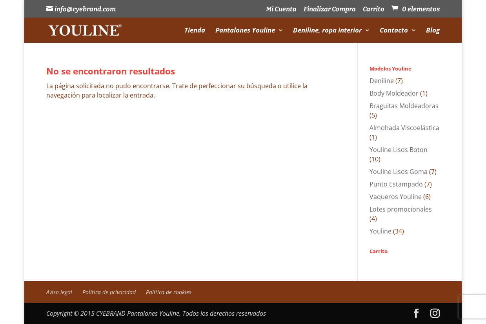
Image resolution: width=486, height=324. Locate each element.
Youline (380, 231)
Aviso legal (59, 292)
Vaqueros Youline (396, 196)
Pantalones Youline (245, 30)
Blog (433, 30)
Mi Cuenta (281, 9)
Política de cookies (168, 292)
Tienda (194, 30)
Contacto (394, 30)
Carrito (373, 9)
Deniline (382, 80)
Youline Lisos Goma (399, 171)
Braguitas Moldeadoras (404, 105)
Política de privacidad (109, 292)
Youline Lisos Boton (399, 149)
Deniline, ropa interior (327, 30)
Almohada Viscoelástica (404, 127)
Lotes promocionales (401, 209)
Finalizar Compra (330, 9)
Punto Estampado (396, 184)
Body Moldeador (394, 93)
